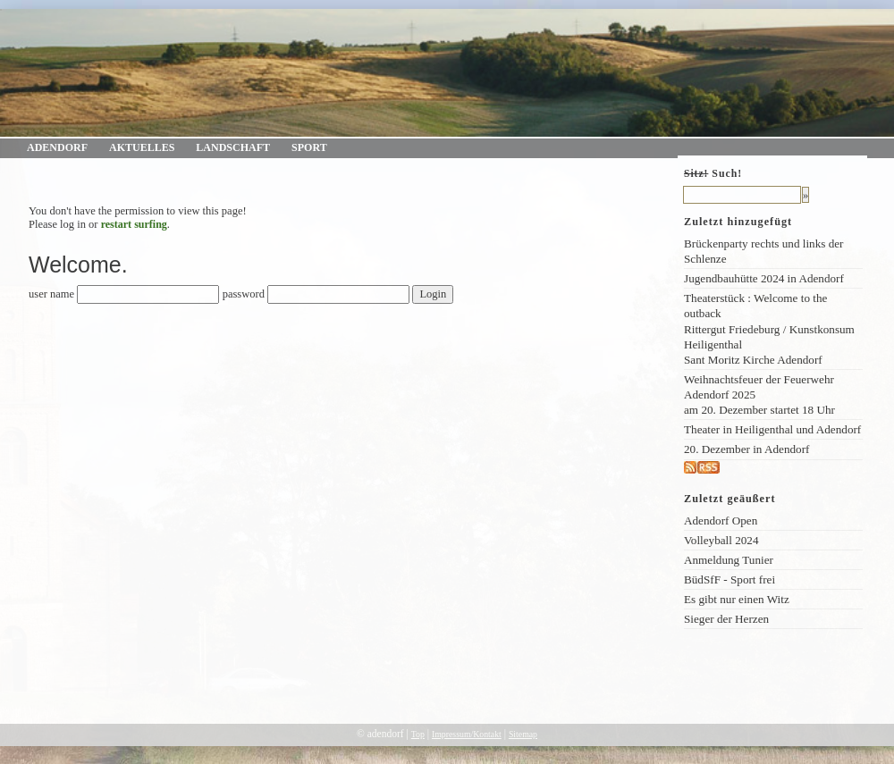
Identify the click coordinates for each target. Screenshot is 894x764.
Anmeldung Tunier (728, 560)
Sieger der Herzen (726, 618)
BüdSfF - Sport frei (729, 579)
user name (51, 294)
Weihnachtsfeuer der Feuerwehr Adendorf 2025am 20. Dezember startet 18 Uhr (759, 394)
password (244, 294)
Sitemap (523, 734)
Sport (309, 147)
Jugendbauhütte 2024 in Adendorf (764, 278)
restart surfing (134, 224)
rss (726, 467)
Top (418, 734)
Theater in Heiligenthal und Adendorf (772, 429)
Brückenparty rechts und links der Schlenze (764, 251)
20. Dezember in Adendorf (746, 449)
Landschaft (233, 147)
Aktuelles (141, 147)
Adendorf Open (720, 520)
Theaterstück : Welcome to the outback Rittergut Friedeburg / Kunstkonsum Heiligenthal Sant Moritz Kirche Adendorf (769, 328)
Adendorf (57, 147)
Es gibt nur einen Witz (736, 599)
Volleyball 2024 (721, 540)
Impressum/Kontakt (467, 734)
